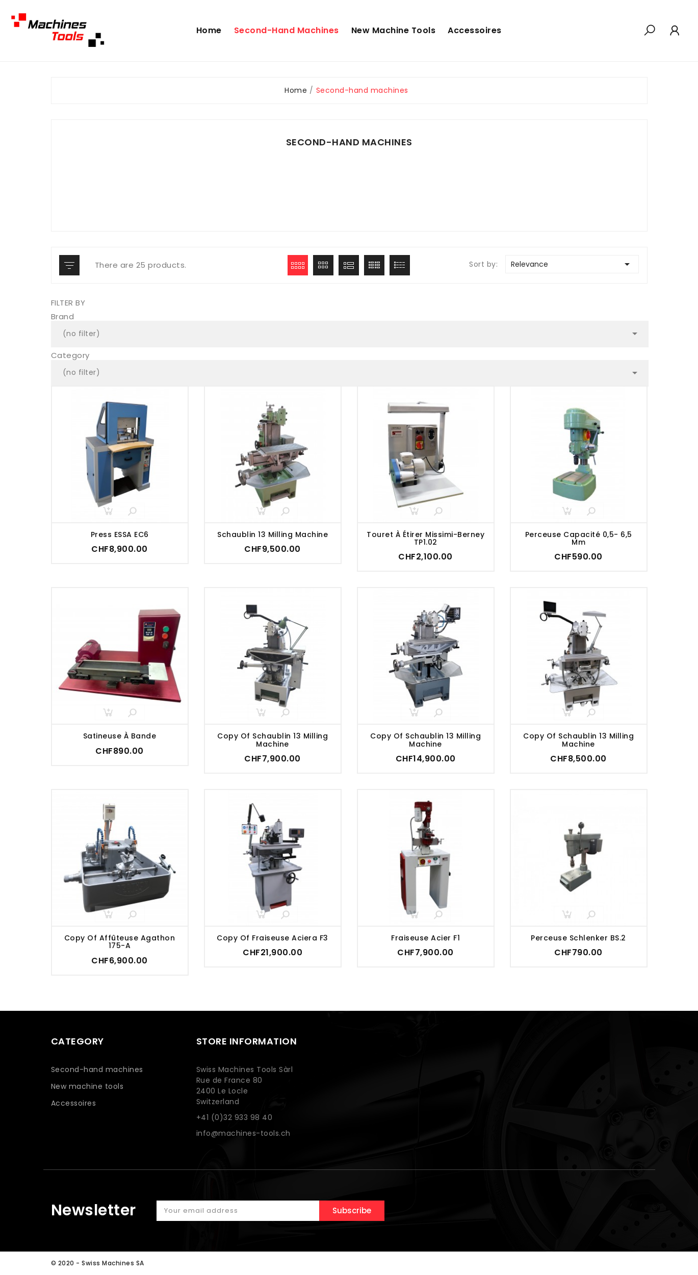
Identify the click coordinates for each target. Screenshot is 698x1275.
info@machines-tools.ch (243, 1133)
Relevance (572, 264)
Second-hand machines (97, 1069)
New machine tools (87, 1086)
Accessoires (73, 1103)
